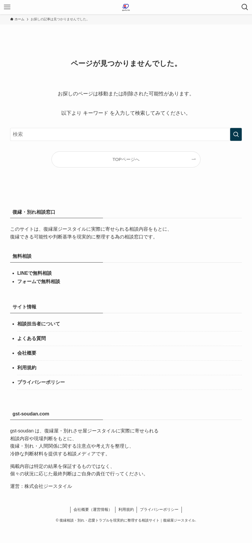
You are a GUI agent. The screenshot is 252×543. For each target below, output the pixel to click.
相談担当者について (38, 323)
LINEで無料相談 (34, 273)
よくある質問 (31, 338)
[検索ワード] (126, 134)
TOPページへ (126, 159)
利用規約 (26, 367)
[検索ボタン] (245, 7)
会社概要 (26, 353)
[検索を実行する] (236, 134)
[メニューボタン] (7, 7)
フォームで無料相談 (38, 281)
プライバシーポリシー (41, 382)
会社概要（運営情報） (92, 509)
